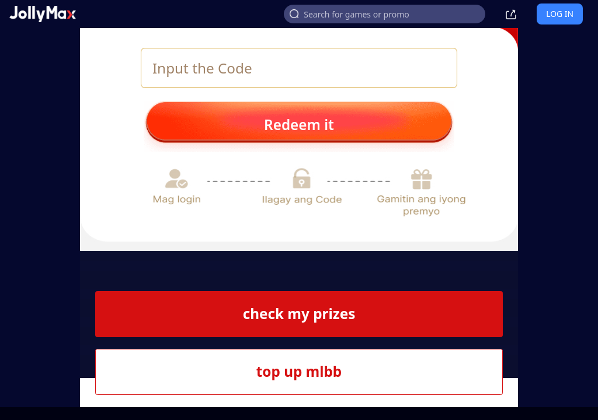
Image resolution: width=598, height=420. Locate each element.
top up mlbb (299, 371)
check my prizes (299, 313)
